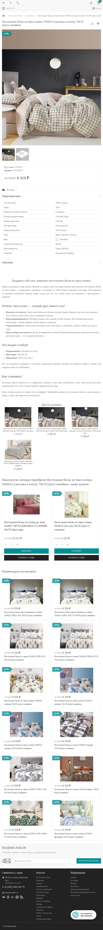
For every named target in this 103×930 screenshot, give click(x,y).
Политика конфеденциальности (83, 892)
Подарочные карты (43, 919)
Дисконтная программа (80, 889)
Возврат (74, 883)
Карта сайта (75, 895)
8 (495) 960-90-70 (15, 886)
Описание (7, 262)
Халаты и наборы (43, 901)
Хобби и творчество (44, 913)
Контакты (74, 886)
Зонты (38, 916)
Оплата (73, 877)
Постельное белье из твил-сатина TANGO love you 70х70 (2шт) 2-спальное (73, 526)
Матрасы (39, 910)
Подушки (40, 881)
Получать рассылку (89, 861)
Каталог (8, 8)
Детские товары (42, 892)
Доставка (74, 881)
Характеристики (11, 196)
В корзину (26, 551)
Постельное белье (43, 877)
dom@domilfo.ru (11, 893)
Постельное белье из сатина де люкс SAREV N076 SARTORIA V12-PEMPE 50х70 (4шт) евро (26, 526)
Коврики (39, 898)
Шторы (39, 904)
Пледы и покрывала (44, 889)
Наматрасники (42, 886)
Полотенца (40, 895)
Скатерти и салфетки (44, 907)
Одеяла (39, 883)
